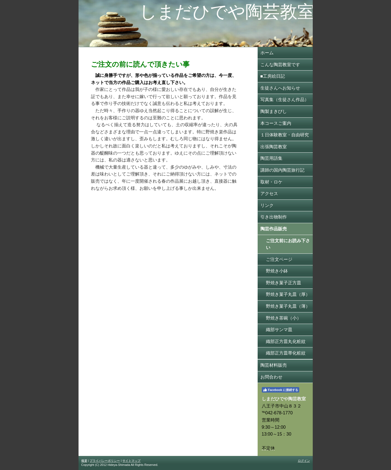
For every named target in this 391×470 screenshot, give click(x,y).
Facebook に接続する (280, 390)
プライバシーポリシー (105, 460)
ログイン (304, 460)
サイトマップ (131, 460)
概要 (84, 460)
